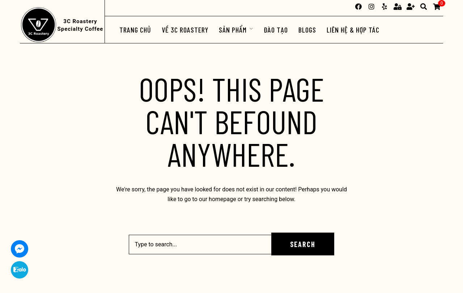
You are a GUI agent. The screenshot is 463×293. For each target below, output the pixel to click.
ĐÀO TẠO (276, 29)
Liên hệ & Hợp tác (353, 29)
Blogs (307, 29)
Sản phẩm (233, 29)
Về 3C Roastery (185, 29)
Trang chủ (135, 29)
